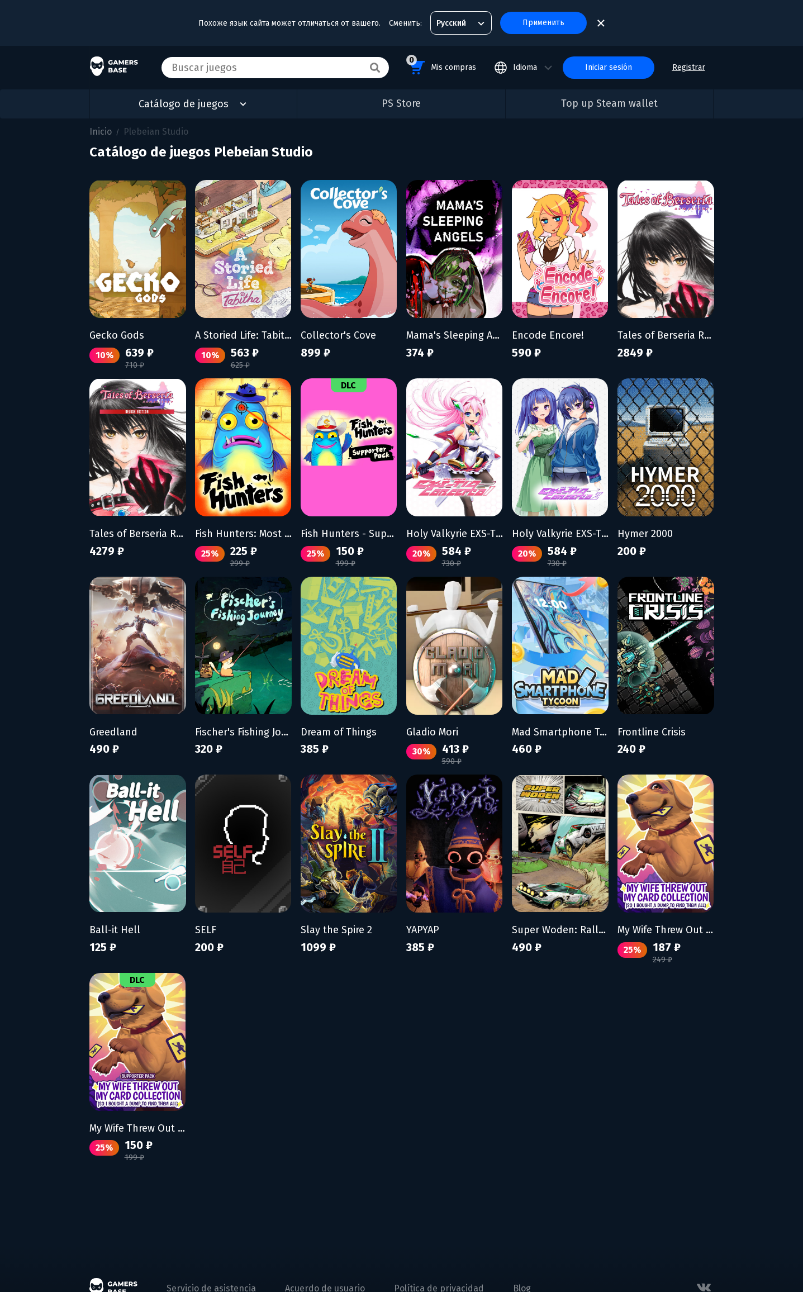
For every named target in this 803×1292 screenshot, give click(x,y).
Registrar (688, 67)
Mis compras (441, 66)
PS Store (401, 103)
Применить (543, 22)
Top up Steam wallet (609, 103)
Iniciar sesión (608, 67)
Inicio (100, 131)
